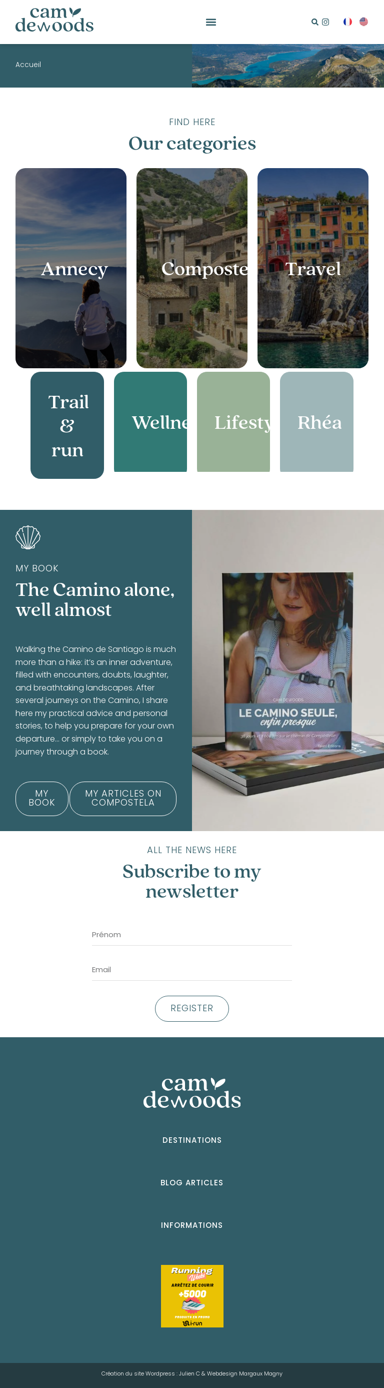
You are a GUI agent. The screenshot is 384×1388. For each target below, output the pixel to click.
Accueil (28, 65)
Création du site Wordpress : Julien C (151, 1373)
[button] (210, 22)
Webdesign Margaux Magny (244, 1373)
